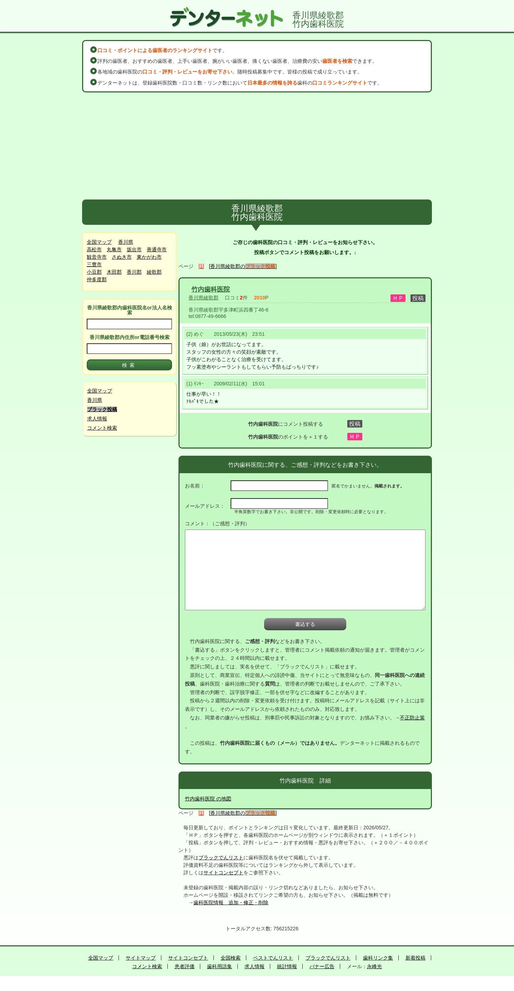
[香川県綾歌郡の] (243, 266)
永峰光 (374, 966)
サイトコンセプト (223, 872)
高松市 (94, 249)
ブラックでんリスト (220, 857)
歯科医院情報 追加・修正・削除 (230, 902)
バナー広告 (321, 966)
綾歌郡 (154, 272)
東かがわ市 (149, 257)
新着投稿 (415, 957)
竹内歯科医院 (210, 289)
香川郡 (134, 272)
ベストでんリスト (273, 957)
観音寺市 (97, 257)
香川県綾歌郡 (203, 297)
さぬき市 (122, 257)
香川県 (125, 242)
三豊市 (94, 264)
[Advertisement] (257, 146)
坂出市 (134, 249)
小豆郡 (94, 272)
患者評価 (185, 966)
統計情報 (287, 966)
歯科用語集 (219, 966)
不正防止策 (412, 718)
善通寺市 (157, 249)
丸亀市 (114, 249)
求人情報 (97, 418)
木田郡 (114, 272)
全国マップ (99, 242)
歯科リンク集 (378, 957)
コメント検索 (102, 428)
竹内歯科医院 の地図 (208, 798)
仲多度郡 (97, 279)
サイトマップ (141, 957)
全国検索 (231, 957)
